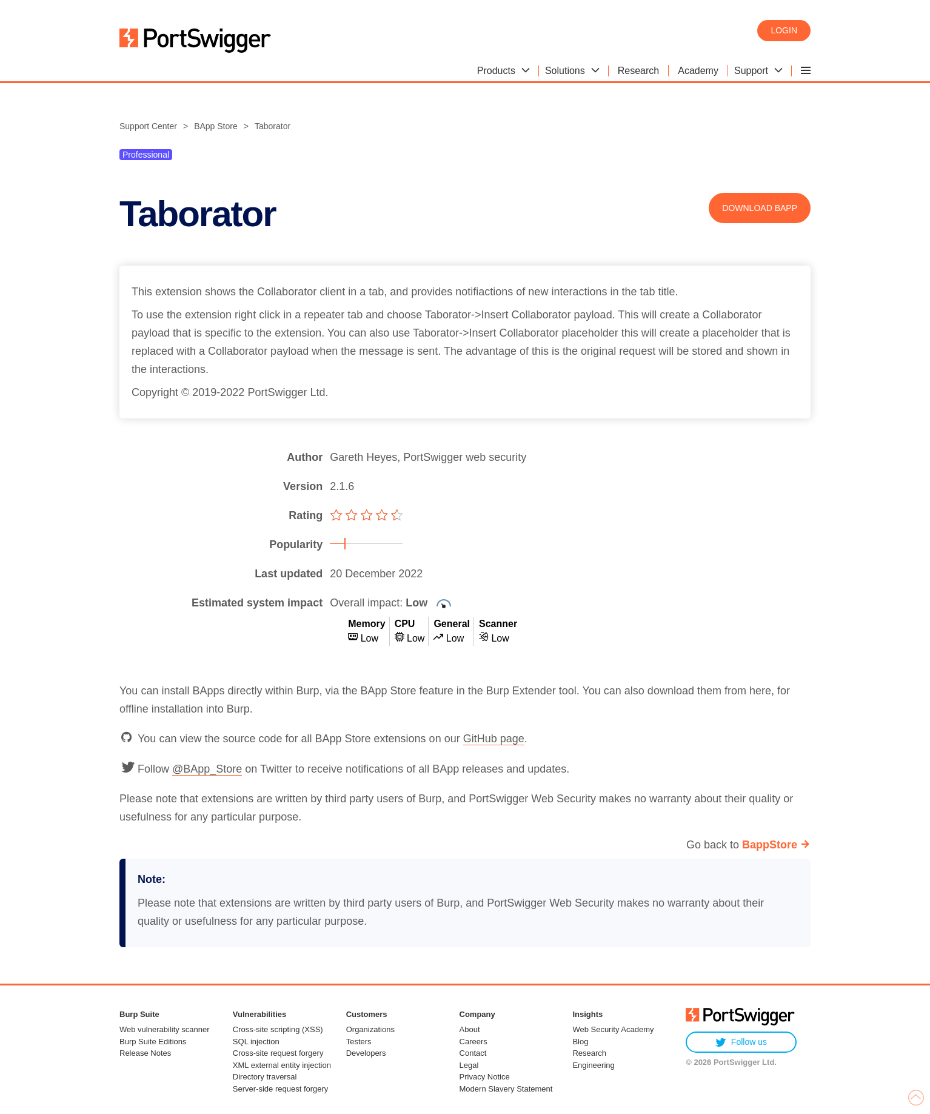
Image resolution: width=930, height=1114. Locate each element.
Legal (469, 1065)
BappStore (769, 845)
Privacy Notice (485, 1076)
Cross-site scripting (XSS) (278, 1029)
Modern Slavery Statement (506, 1088)
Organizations (370, 1029)
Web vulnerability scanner (164, 1029)
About (470, 1029)
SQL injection (256, 1041)
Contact (473, 1053)
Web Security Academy (613, 1029)
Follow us (741, 1042)
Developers (366, 1053)
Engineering (593, 1065)
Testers (359, 1041)
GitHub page (493, 739)
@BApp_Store (207, 769)
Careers (473, 1041)
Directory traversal (264, 1076)
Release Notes (145, 1053)
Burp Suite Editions (153, 1041)
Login (784, 30)
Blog (580, 1041)
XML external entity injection (282, 1065)
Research (589, 1053)
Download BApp (759, 208)
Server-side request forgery (281, 1088)
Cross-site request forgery (278, 1053)
